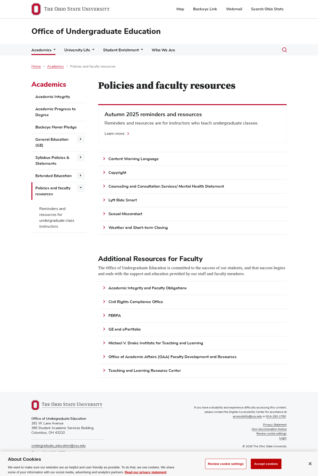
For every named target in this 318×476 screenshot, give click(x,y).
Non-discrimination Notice (269, 429)
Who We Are (163, 50)
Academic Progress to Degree (55, 112)
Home (36, 66)
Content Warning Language (133, 159)
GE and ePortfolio (124, 329)
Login (283, 438)
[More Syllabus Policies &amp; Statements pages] (81, 157)
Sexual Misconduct (125, 214)
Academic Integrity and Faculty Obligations (147, 288)
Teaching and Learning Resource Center (144, 370)
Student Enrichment (121, 50)
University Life (77, 50)
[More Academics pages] (53, 51)
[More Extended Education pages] (81, 176)
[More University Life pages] (92, 51)
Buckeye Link (205, 9)
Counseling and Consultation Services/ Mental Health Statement (166, 186)
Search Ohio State (267, 9)
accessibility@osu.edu (247, 416)
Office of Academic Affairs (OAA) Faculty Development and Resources (172, 357)
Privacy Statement (275, 424)
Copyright (117, 172)
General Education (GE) (51, 142)
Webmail (234, 9)
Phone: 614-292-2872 (48, 452)
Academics (41, 50)
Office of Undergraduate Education (96, 31)
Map (180, 9)
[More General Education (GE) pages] (81, 139)
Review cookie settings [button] (271, 433)
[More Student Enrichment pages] (141, 51)
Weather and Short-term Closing (138, 227)
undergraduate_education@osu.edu (58, 446)
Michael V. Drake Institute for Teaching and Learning (155, 343)
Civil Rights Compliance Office (135, 302)
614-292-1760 (276, 416)
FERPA (115, 315)
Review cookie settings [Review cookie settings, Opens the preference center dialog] (226, 469)
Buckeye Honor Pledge (56, 127)
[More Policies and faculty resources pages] (81, 188)
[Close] (310, 468)
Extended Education (53, 176)
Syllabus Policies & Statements (52, 160)
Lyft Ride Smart (122, 200)
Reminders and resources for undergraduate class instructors (56, 217)
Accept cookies (266, 469)
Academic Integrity (52, 96)
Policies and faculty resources (52, 191)
